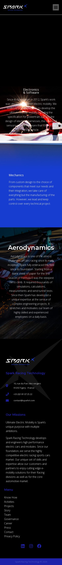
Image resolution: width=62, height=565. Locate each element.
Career (8, 523)
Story (7, 510)
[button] (56, 7)
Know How (10, 497)
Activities (9, 502)
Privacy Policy (12, 536)
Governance (11, 519)
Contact (8, 532)
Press (7, 527)
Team (7, 515)
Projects (9, 506)
